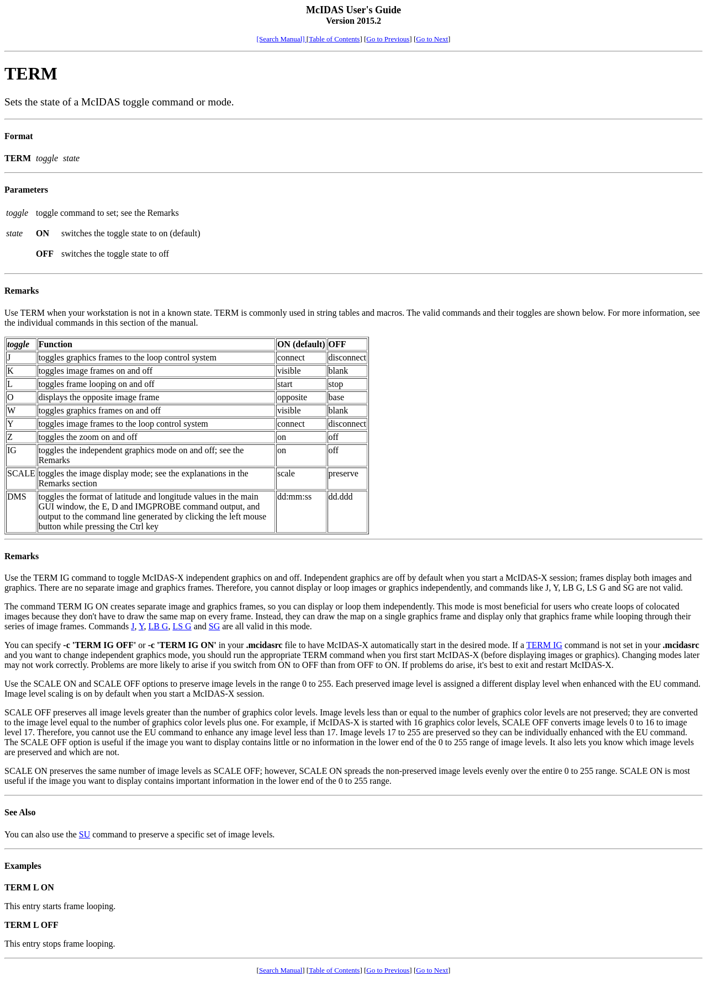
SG (214, 626)
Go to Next (432, 39)
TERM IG (544, 645)
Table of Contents (334, 39)
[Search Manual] (282, 39)
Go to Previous (387, 39)
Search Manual (280, 970)
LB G (158, 626)
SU (84, 834)
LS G (181, 626)
